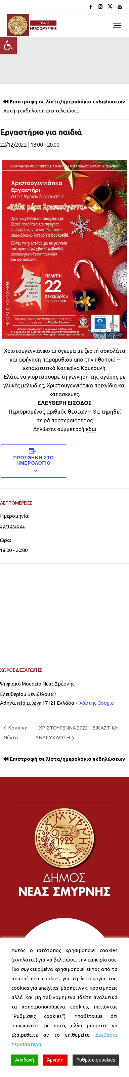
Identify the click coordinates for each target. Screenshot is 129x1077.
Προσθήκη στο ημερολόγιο (33, 460)
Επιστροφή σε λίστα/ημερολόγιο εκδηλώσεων (67, 101)
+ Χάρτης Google (94, 703)
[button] (8, 45)
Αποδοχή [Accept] (24, 1060)
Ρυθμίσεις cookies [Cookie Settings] (96, 1060)
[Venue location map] (64, 612)
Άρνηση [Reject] (55, 1060)
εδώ (91, 429)
